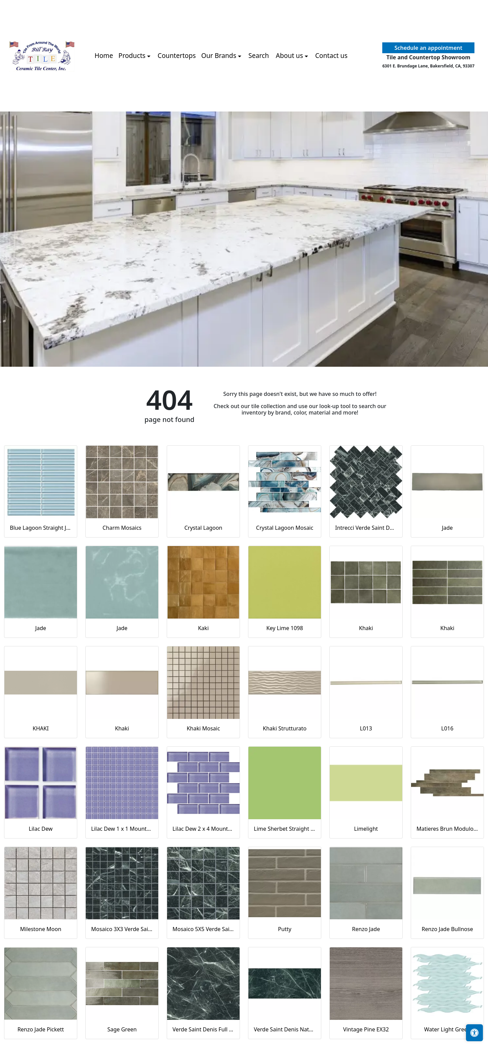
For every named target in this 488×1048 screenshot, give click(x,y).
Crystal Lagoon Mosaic (284, 527)
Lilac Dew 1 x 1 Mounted (122, 828)
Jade (447, 527)
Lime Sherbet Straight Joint (285, 828)
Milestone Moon (40, 929)
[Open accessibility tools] (474, 1032)
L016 (447, 728)
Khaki (366, 628)
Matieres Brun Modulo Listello (447, 828)
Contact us (331, 55)
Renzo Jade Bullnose (447, 929)
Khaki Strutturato (285, 728)
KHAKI (40, 728)
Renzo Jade (366, 929)
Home (104, 55)
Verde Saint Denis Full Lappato (203, 1029)
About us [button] (289, 55)
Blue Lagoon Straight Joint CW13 (41, 527)
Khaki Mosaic (203, 728)
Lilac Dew (41, 828)
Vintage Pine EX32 (366, 1029)
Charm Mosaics (121, 527)
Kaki (203, 628)
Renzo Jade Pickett (40, 1029)
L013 (366, 728)
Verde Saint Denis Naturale (285, 1029)
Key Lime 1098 (284, 628)
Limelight (366, 828)
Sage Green (122, 1029)
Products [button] (132, 55)
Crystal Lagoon (203, 527)
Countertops (177, 55)
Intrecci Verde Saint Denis (366, 527)
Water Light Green (447, 1029)
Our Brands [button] (218, 55)
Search (258, 55)
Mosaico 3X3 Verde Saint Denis (122, 929)
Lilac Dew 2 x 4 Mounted (203, 828)
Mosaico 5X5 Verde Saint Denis (203, 929)
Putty (284, 929)
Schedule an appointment (428, 48)
